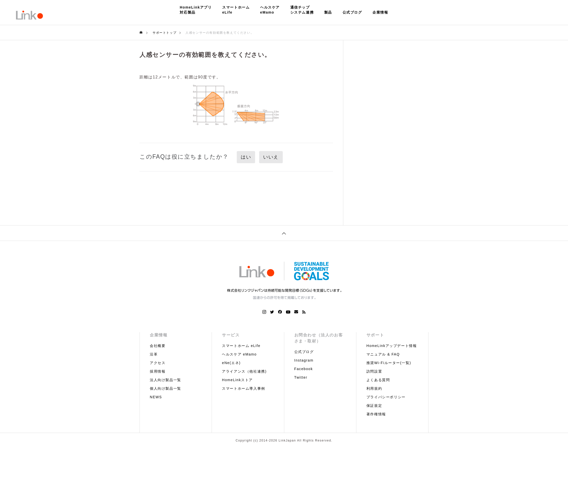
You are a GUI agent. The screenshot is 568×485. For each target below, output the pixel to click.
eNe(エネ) (231, 363)
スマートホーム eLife (241, 346)
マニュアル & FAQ (383, 354)
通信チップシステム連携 (302, 9)
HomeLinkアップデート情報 (391, 346)
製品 (328, 12)
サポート (375, 335)
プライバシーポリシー (386, 397)
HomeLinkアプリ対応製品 (196, 9)
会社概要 (157, 346)
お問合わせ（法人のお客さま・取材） (318, 338)
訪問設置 (374, 371)
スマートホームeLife (236, 9)
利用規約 (374, 388)
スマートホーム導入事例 (243, 388)
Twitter (300, 377)
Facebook (303, 369)
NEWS (156, 397)
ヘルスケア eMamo (239, 354)
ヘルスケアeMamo (270, 9)
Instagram (304, 360)
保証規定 (374, 406)
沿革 (154, 354)
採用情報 (157, 371)
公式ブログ (352, 12)
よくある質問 (378, 380)
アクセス (157, 363)
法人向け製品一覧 (165, 380)
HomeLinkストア (237, 380)
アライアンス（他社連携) (244, 371)
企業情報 (380, 12)
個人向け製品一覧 (165, 388)
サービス (231, 335)
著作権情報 (376, 414)
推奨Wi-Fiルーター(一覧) (388, 363)
